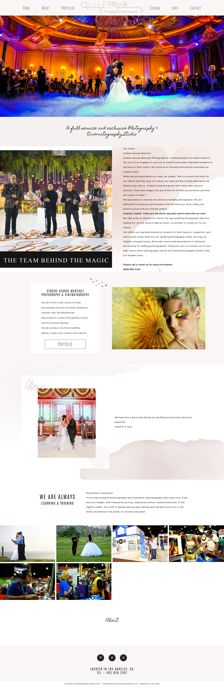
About (46, 8)
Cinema (154, 8)
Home (26, 8)
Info (175, 8)
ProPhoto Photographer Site (120, 684)
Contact (195, 8)
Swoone (155, 684)
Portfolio (68, 8)
